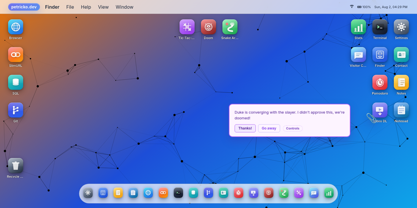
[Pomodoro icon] (380, 84)
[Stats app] (329, 192)
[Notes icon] (401, 84)
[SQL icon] (15, 84)
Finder (52, 7)
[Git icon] (15, 112)
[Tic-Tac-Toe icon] (187, 29)
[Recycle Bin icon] (15, 168)
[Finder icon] (380, 57)
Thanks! (254, 128)
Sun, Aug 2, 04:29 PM (390, 7)
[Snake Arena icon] (230, 29)
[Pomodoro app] (238, 192)
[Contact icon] (401, 57)
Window (124, 7)
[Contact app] (223, 192)
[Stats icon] (358, 29)
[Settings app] (88, 192)
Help (86, 7)
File (70, 7)
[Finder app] (103, 192)
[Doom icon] (208, 29)
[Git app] (208, 192)
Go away (278, 128)
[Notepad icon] (401, 112)
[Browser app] (148, 192)
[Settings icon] (401, 29)
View (103, 7)
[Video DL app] (253, 192)
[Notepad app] (133, 192)
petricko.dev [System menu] (24, 7)
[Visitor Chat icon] (358, 57)
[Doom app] (268, 192)
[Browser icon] (15, 29)
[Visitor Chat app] (314, 192)
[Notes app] (118, 192)
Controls (301, 128)
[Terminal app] (178, 192)
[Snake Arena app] (283, 192)
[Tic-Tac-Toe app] (298, 192)
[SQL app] (193, 192)
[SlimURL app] (163, 192)
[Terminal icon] (380, 29)
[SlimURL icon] (15, 57)
